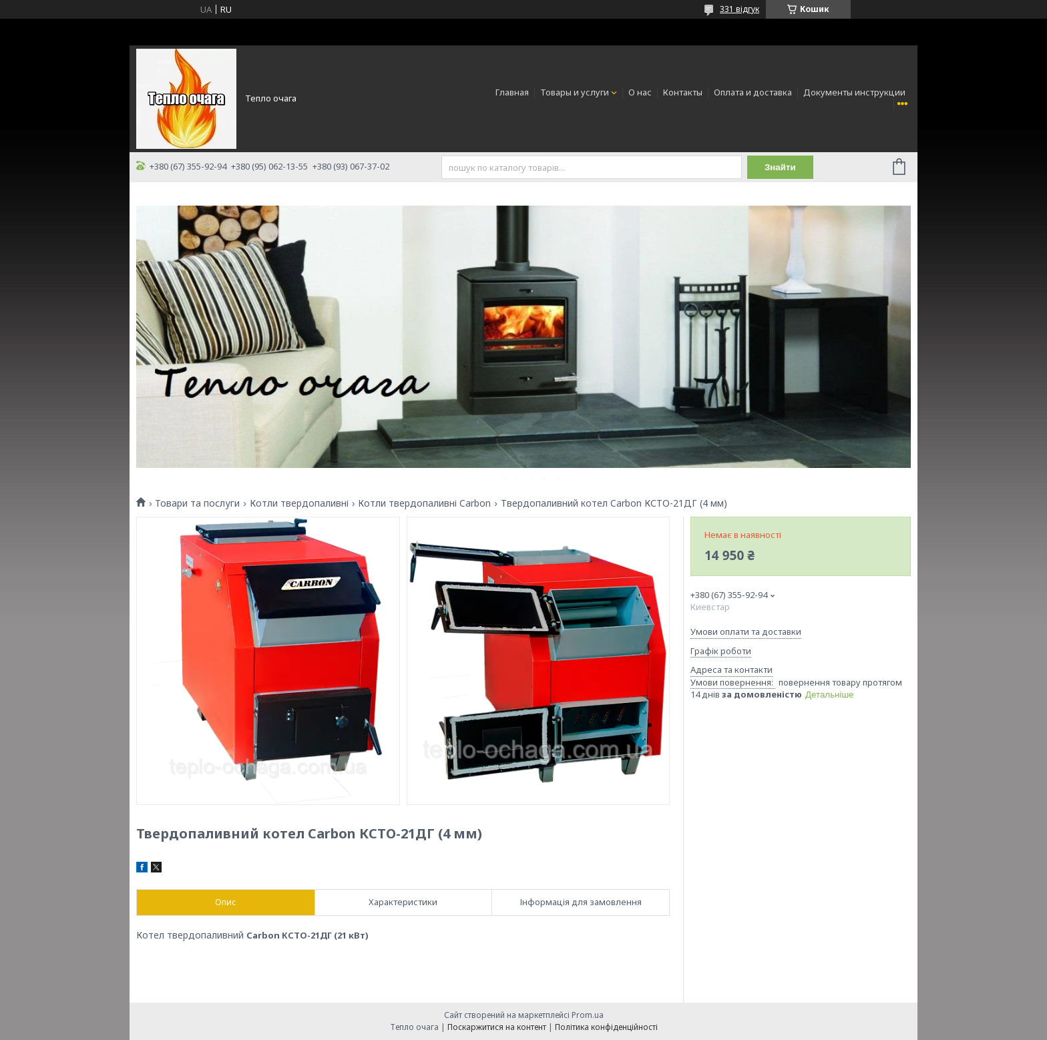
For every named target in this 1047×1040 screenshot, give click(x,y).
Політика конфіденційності (606, 1027)
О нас (640, 92)
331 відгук (739, 9)
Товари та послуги (197, 503)
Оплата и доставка (753, 92)
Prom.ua (588, 1015)
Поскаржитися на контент (496, 1027)
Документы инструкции (854, 92)
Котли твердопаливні (299, 503)
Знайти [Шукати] (780, 167)
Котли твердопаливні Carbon (424, 503)
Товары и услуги (574, 92)
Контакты (682, 92)
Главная (512, 92)
